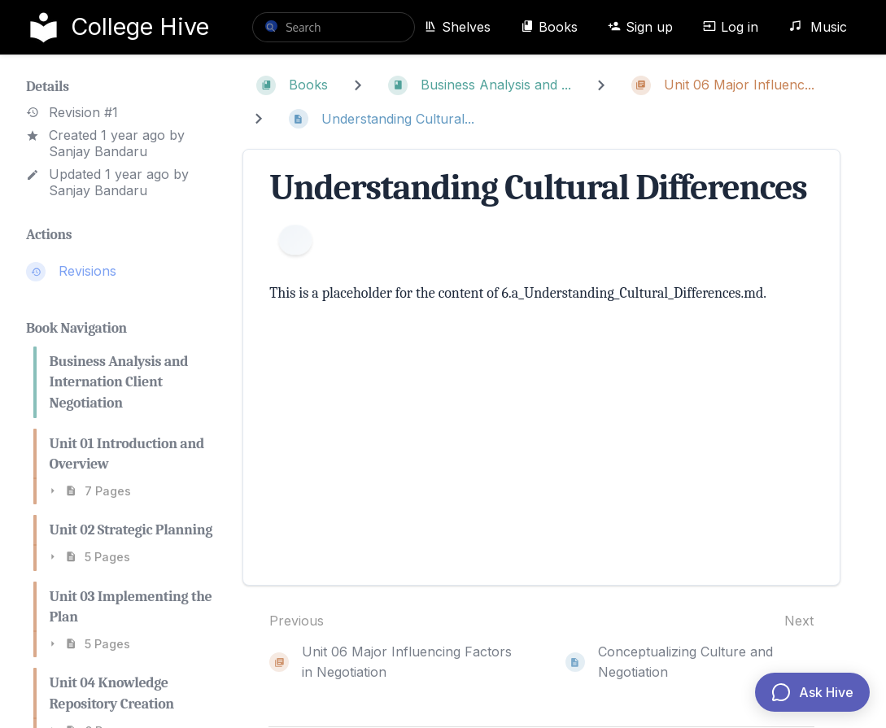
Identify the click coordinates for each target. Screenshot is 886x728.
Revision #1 (72, 112)
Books (549, 27)
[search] (333, 27)
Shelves (457, 27)
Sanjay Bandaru (98, 151)
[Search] (271, 26)
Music (817, 27)
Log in (730, 27)
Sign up (640, 27)
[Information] (295, 240)
